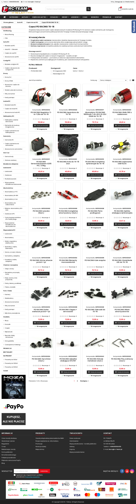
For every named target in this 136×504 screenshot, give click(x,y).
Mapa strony (40, 449)
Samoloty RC (9, 140)
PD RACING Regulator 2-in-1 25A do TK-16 (41, 113)
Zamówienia (74, 441)
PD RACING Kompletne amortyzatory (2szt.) (68, 212)
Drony (64, 17)
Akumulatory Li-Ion (11, 199)
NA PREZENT (7, 356)
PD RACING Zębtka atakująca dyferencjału (122, 212)
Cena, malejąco (113, 80)
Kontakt (118, 17)
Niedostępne (59, 74)
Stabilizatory (9, 298)
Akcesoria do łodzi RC (12, 112)
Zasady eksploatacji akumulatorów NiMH (50, 438)
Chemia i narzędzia (10, 265)
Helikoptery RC (8, 116)
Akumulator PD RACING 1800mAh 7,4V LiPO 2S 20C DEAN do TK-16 (95, 114)
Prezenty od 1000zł (11, 367)
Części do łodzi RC (11, 109)
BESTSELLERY (7, 352)
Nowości (95, 17)
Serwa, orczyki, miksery (13, 252)
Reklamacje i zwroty (8, 449)
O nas (85, 17)
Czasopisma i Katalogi (12, 345)
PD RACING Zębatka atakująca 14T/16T (68, 360)
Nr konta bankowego (9, 455)
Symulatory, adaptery (12, 256)
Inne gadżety (9, 341)
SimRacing (7, 31)
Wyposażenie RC (9, 230)
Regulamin (5, 444)
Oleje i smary (9, 269)
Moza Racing (9, 34)
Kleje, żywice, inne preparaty (11, 279)
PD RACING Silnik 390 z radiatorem (122, 113)
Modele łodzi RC (10, 105)
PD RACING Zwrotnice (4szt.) (41, 360)
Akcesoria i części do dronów (12, 85)
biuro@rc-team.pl (34, 2)
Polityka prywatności (9, 458)
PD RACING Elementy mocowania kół (68, 261)
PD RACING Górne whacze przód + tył (41, 261)
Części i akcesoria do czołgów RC (12, 69)
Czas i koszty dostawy (9, 438)
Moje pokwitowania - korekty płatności (83, 444)
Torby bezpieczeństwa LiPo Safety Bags (13, 218)
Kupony (72, 449)
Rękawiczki (8, 332)
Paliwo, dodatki (10, 287)
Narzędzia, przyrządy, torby (12, 273)
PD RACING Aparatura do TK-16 (68, 113)
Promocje (39, 444)
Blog (3, 463)
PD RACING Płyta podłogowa (95, 212)
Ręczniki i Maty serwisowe (10, 336)
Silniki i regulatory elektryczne (11, 242)
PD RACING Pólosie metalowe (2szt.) (95, 360)
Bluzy (6, 321)
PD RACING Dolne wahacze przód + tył (41, 310)
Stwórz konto (129, 2)
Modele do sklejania (10, 164)
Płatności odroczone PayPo (11, 460)
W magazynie (59, 71)
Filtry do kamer (10, 94)
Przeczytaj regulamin (32, 477)
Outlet (5, 371)
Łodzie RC (75, 17)
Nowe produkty (41, 447)
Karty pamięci (9, 97)
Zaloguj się (118, 2)
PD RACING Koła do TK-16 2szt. (68, 162)
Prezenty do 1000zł (11, 363)
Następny (84, 381)
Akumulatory (8, 188)
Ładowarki (7, 168)
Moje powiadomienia (77, 452)
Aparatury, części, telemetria (11, 247)
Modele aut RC (10, 46)
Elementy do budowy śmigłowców (12, 126)
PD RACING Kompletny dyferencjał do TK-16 (95, 162)
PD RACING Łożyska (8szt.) (41, 212)
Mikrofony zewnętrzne (12, 313)
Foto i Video (7, 291)
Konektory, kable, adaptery (11, 260)
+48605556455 (14, 2)
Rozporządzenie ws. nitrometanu (47, 441)
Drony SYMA (9, 81)
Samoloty (7, 136)
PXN (6, 38)
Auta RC (25, 17)
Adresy (72, 447)
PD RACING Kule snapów (95, 260)
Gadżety (6, 317)
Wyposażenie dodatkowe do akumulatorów (10, 224)
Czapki (7, 328)
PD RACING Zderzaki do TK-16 (95, 310)
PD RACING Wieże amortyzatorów (122, 310)
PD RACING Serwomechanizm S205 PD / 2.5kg (41, 163)
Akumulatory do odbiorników (10, 204)
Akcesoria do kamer (12, 302)
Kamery (7, 294)
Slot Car (6, 153)
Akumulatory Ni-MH (11, 195)
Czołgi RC (54, 17)
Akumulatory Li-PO (11, 192)
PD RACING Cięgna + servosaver (68, 310)
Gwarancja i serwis (8, 441)
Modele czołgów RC (12, 64)
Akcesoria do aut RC (12, 57)
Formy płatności (7, 452)
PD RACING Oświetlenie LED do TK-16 (122, 261)
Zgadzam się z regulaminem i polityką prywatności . (29, 476)
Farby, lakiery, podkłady (13, 283)
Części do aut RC (39, 17)
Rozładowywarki (10, 179)
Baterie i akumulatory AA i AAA (13, 209)
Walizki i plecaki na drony (13, 90)
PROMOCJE (107, 17)
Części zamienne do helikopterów (12, 131)
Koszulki (7, 324)
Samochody (9, 156)
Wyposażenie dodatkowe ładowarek (13, 183)
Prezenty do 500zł (11, 360)
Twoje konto (76, 433)
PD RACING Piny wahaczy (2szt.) (122, 360)
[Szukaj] (68, 9)
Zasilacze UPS (10, 214)
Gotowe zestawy (10, 160)
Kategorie (13, 17)
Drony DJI (8, 77)
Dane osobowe (75, 438)
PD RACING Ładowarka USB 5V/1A (122, 162)
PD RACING (36, 71)
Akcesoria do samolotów (13, 149)
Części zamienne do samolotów (12, 144)
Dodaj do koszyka (41, 126)
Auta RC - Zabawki (11, 49)
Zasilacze (8, 175)
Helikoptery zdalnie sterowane (11, 121)
